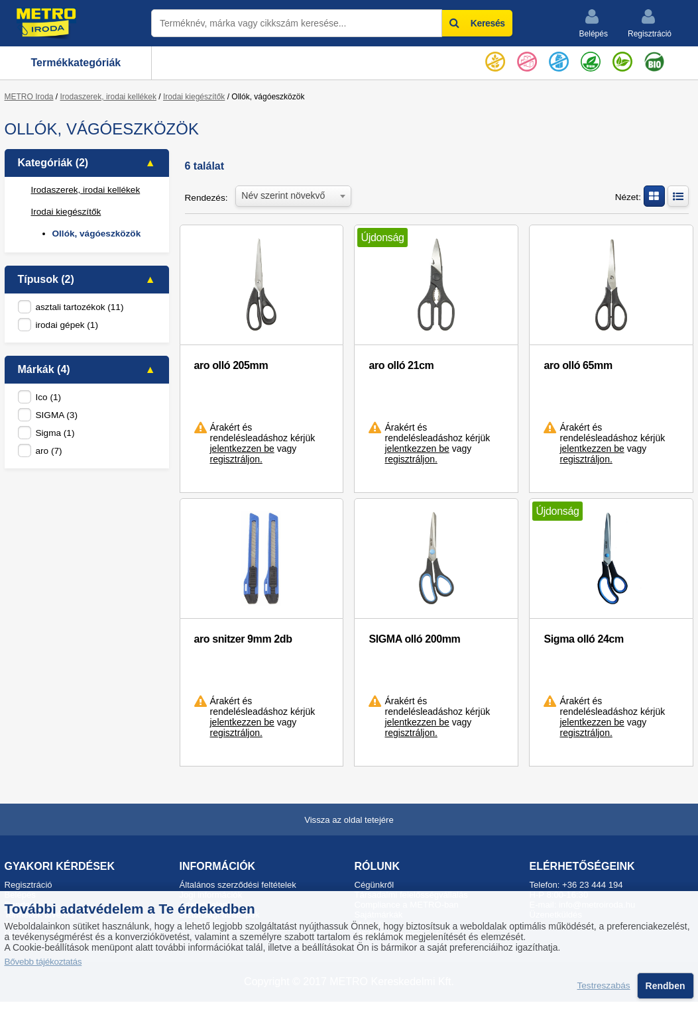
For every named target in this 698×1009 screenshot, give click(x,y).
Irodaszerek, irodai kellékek (108, 96)
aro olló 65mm (578, 365)
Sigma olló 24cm (583, 639)
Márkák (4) (44, 369)
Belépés (593, 23)
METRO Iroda (29, 96)
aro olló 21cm (401, 365)
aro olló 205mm (231, 365)
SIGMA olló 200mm (414, 639)
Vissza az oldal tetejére (349, 820)
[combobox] (293, 195)
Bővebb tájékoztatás (43, 962)
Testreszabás (603, 985)
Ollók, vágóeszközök (96, 234)
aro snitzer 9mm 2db (243, 639)
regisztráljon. (236, 459)
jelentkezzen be (242, 448)
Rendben (665, 986)
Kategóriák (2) (53, 162)
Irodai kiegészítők (194, 96)
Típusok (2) (46, 279)
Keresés (477, 22)
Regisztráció (649, 23)
